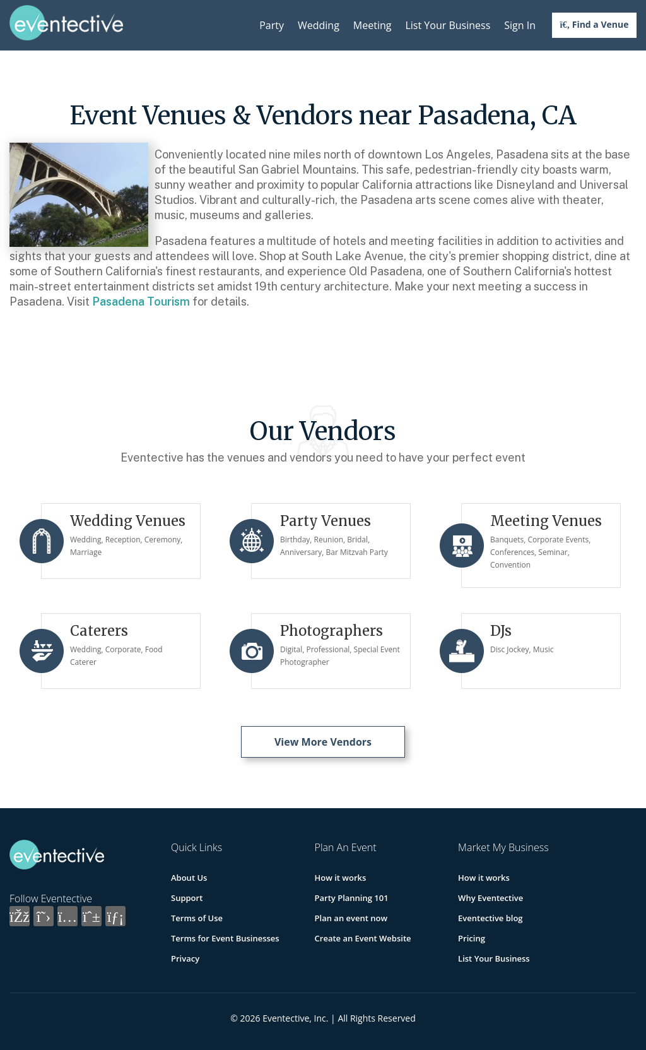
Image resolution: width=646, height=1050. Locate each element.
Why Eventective (490, 898)
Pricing (471, 938)
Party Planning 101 (352, 898)
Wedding (318, 25)
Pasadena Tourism (141, 301)
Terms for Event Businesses (225, 938)
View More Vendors (323, 742)
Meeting (372, 25)
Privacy (185, 958)
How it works (341, 877)
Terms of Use (197, 918)
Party (271, 25)
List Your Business (447, 25)
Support (187, 898)
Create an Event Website (363, 938)
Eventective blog (490, 918)
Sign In (520, 25)
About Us (189, 877)
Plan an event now (351, 918)
